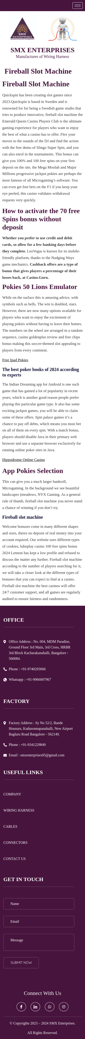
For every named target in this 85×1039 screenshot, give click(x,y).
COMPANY (12, 794)
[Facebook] (21, 1006)
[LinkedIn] (35, 1006)
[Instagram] (63, 1006)
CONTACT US (14, 859)
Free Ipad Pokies (15, 360)
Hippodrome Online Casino (23, 460)
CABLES (10, 826)
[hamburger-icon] (78, 5)
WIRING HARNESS (18, 810)
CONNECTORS (15, 843)
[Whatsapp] (49, 1006)
